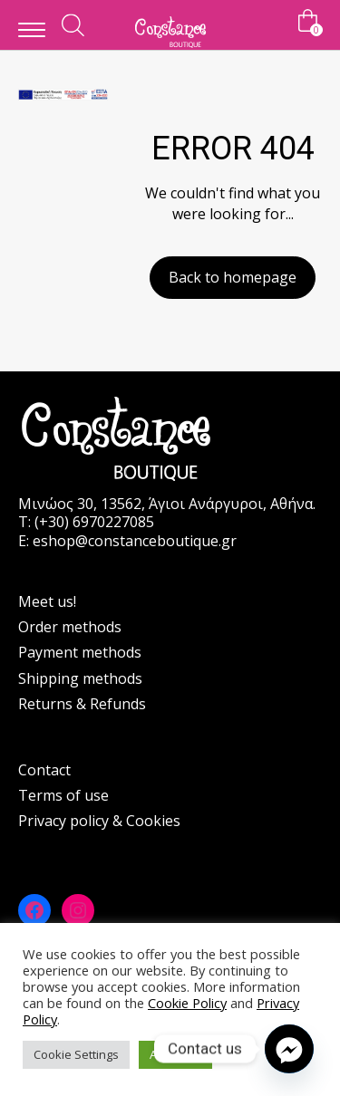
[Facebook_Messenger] (289, 1048)
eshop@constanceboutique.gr (135, 541)
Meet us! (47, 601)
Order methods (69, 627)
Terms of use (63, 795)
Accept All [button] (175, 1054)
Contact (44, 770)
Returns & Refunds (82, 704)
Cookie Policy (187, 1003)
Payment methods (79, 652)
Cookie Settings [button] (76, 1054)
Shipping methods (80, 678)
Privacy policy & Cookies (99, 821)
